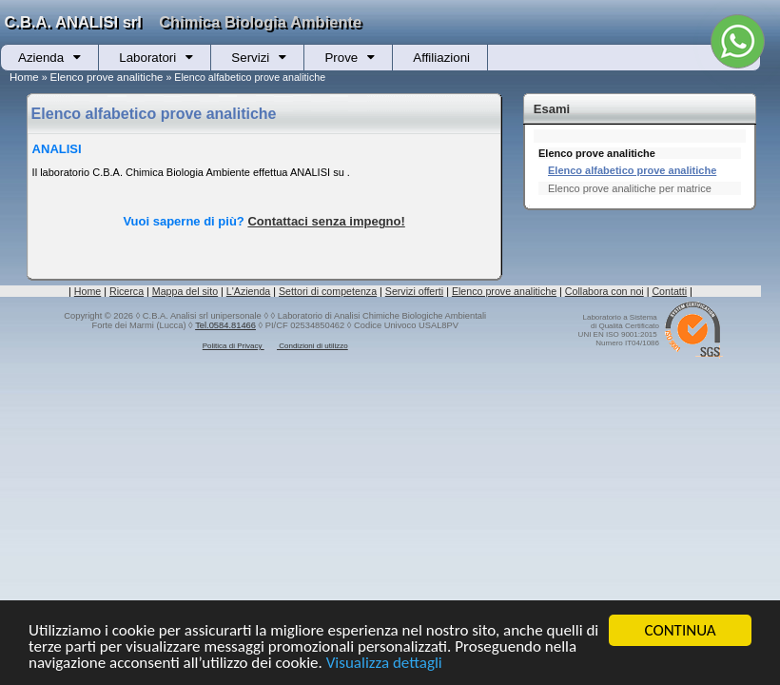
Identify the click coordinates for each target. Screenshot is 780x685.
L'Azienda (248, 291)
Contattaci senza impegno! (325, 221)
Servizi (250, 57)
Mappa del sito (185, 291)
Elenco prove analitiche (107, 77)
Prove (341, 57)
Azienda (41, 57)
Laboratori (147, 57)
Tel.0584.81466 (225, 325)
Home (24, 77)
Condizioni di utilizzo (312, 346)
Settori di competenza (328, 291)
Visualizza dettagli (384, 664)
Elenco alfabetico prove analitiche (632, 170)
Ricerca (126, 291)
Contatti (669, 291)
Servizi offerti (414, 291)
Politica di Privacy (233, 346)
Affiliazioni (441, 57)
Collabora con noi (604, 291)
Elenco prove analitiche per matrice (630, 188)
